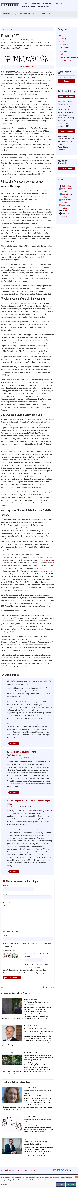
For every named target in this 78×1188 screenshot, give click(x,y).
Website (27, 579)
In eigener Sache (66, 60)
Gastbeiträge (65, 44)
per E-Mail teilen (66, 215)
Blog (14, 14)
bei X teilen (66, 186)
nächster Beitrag (48, 987)
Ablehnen (60, 1184)
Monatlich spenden (66, 96)
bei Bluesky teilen (66, 201)
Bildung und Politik (64, 40)
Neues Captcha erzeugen (3, 960)
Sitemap (32, 1170)
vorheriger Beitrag (8, 987)
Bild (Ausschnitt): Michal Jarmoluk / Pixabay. (28, 66)
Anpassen (4, 1184)
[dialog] (39, 1182)
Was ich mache (47, 3)
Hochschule (64, 48)
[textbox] (28, 917)
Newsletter (12, 1170)
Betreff (5, 894)
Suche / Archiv (22, 1170)
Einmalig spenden (66, 131)
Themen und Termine (28, 7)
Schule (62, 54)
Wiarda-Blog (35, 3)
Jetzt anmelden (66, 168)
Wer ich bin (59, 3)
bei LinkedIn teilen (67, 195)
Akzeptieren (70, 1184)
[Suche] (66, 77)
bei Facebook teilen (67, 190)
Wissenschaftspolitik (27, 14)
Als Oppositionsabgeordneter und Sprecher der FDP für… (31, 681)
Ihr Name (6, 886)
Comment (6, 902)
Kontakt (4, 1170)
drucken (65, 211)
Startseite (25, 3)
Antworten (14, 743)
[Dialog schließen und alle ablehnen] (76, 1177)
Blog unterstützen (43, 7)
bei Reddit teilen (66, 206)
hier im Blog (15, 492)
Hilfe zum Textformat (11, 931)
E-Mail (5, 935)
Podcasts (63, 51)
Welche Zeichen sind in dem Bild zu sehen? (38, 955)
